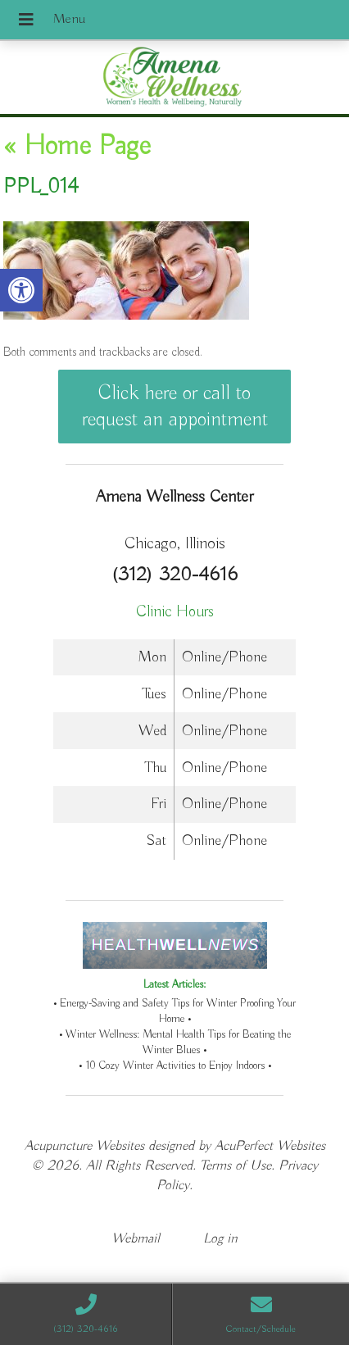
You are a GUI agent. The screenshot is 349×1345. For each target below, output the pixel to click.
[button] (21, 290)
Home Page (77, 147)
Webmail (135, 1238)
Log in (220, 1238)
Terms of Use (235, 1166)
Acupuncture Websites (84, 1146)
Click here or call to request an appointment (175, 406)
